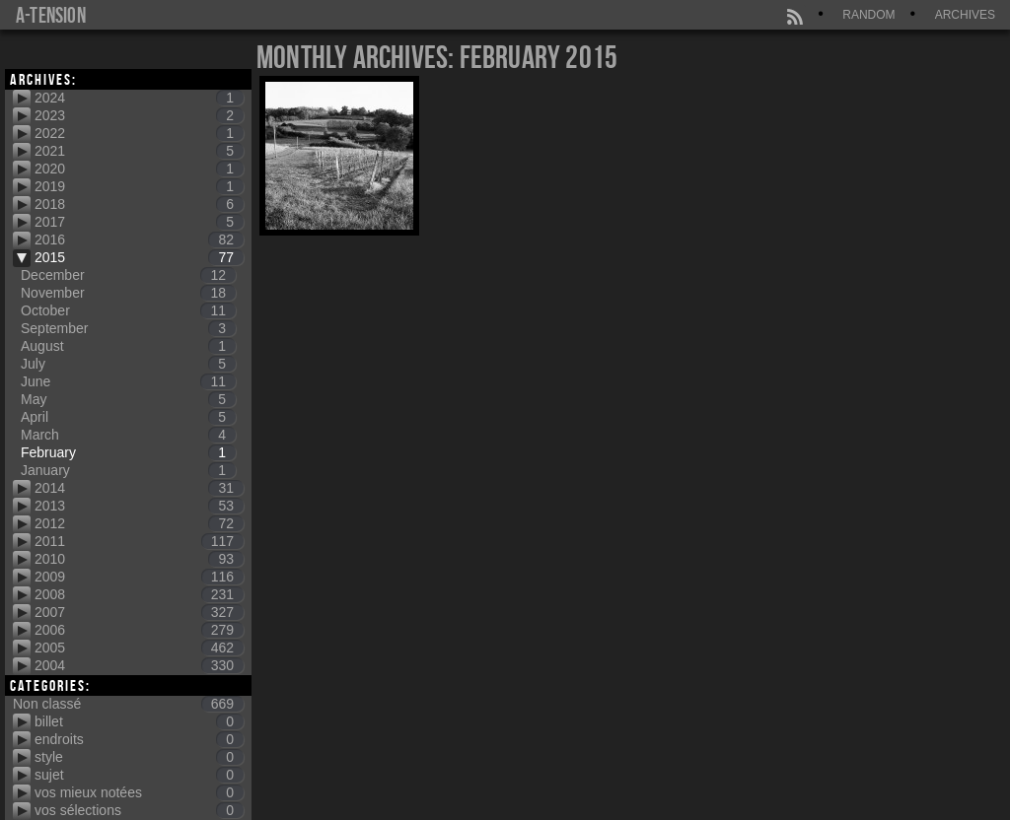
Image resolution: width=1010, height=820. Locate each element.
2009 (139, 576)
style (139, 757)
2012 (139, 523)
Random (868, 15)
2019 (139, 186)
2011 (139, 541)
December (128, 275)
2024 (139, 97)
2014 (139, 488)
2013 (139, 505)
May (128, 399)
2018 (139, 204)
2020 (139, 168)
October (128, 310)
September (128, 328)
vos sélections (139, 810)
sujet (139, 775)
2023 (139, 115)
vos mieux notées (139, 792)
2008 (139, 594)
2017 (139, 222)
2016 (139, 239)
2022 (139, 133)
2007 (139, 612)
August (128, 346)
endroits (139, 739)
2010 (139, 559)
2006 (139, 630)
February (128, 452)
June (128, 381)
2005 (139, 647)
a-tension (51, 15)
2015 (139, 257)
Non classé (128, 704)
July (128, 364)
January (128, 470)
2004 (139, 665)
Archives (965, 15)
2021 (139, 151)
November (128, 293)
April (128, 417)
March (128, 435)
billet (139, 721)
